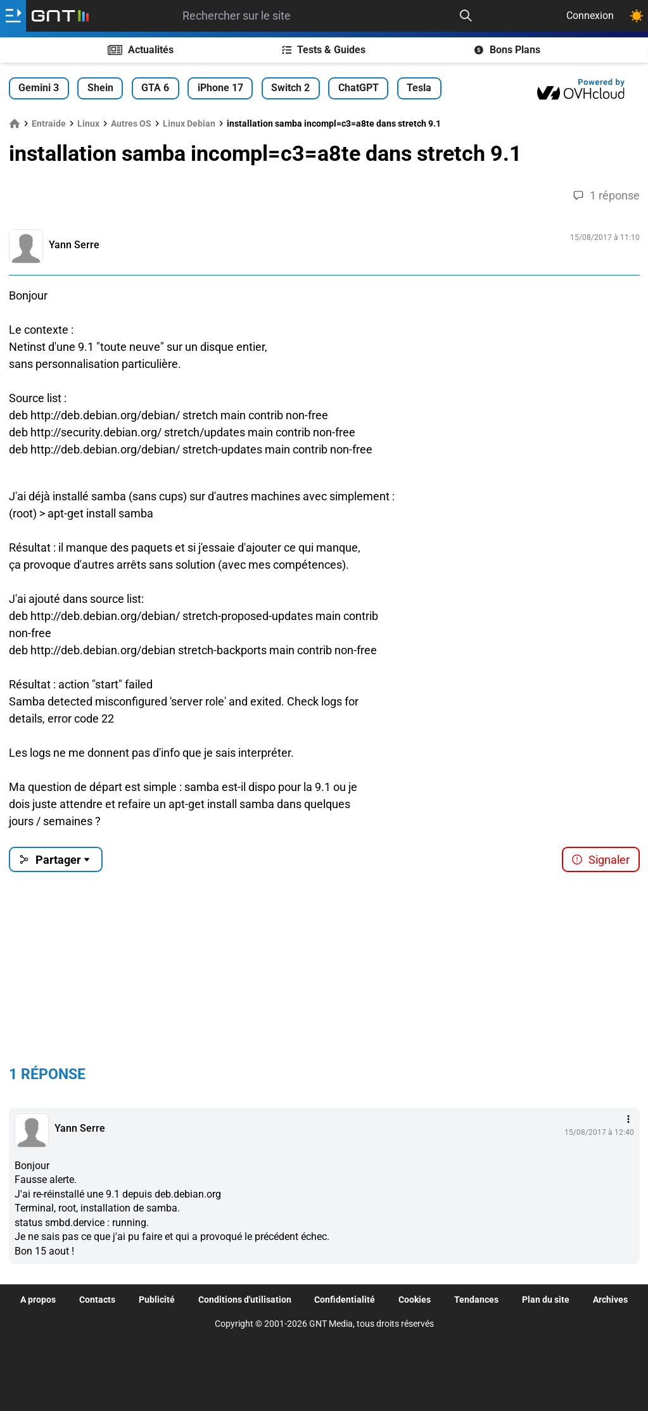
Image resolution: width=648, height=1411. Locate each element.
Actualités (141, 50)
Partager (55, 859)
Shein (100, 88)
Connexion (590, 15)
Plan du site (545, 1299)
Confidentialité (344, 1299)
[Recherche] (465, 15)
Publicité (157, 1299)
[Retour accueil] (60, 16)
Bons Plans (507, 50)
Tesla (419, 88)
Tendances (476, 1299)
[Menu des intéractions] (628, 1119)
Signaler (600, 859)
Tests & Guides (324, 50)
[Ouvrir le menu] (13, 16)
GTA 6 (155, 88)
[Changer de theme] (636, 15)
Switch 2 (290, 88)
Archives (610, 1299)
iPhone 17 (220, 88)
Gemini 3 (38, 88)
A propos (38, 1299)
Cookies (414, 1299)
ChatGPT (358, 88)
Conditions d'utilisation (244, 1299)
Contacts (97, 1299)
